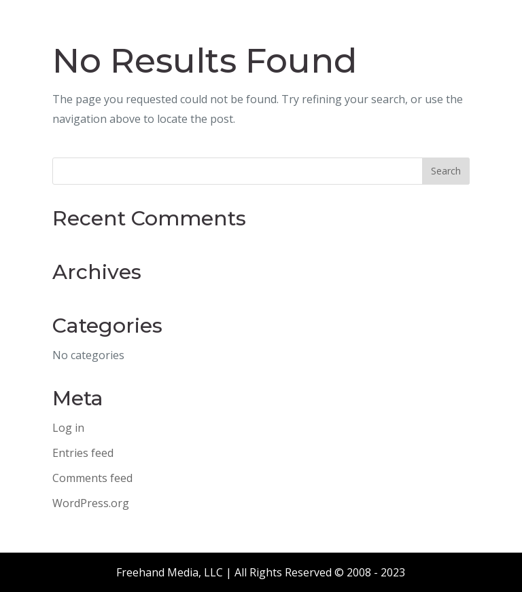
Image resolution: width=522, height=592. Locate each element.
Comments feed (92, 477)
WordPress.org (90, 503)
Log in (68, 427)
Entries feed (83, 452)
